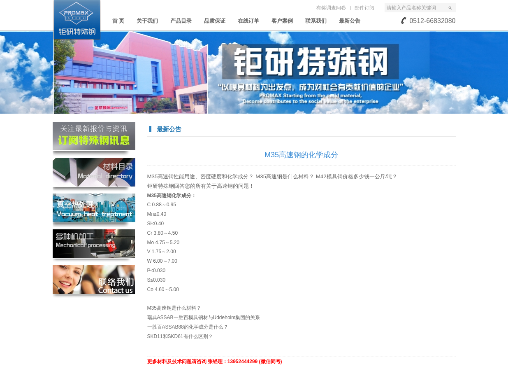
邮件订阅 (364, 8)
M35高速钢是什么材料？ (174, 308)
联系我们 (316, 21)
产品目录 (181, 21)
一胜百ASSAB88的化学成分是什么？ (187, 327)
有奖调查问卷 (331, 8)
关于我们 (147, 21)
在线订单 (248, 21)
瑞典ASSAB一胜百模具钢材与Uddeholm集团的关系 (203, 317)
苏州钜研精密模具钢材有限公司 (77, 20)
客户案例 (282, 21)
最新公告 (349, 21)
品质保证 (214, 21)
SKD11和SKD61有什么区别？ (180, 336)
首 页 (118, 21)
